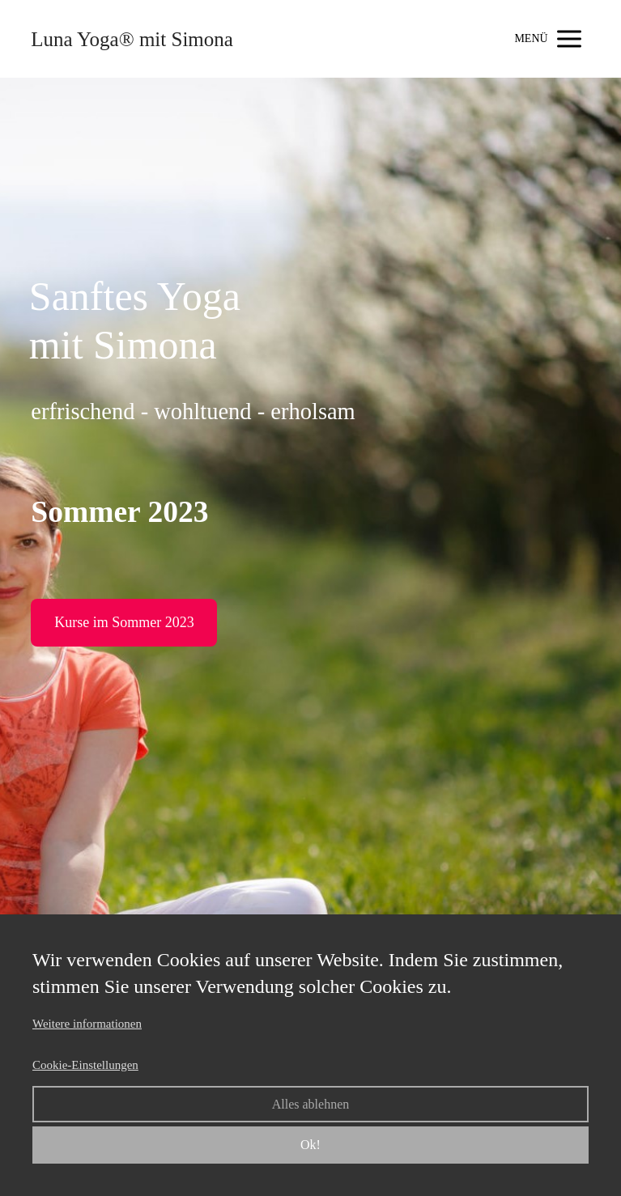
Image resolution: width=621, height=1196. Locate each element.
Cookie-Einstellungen (85, 1064)
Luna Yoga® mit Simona (132, 39)
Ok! (310, 1144)
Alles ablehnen (311, 1104)
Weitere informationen (87, 1023)
